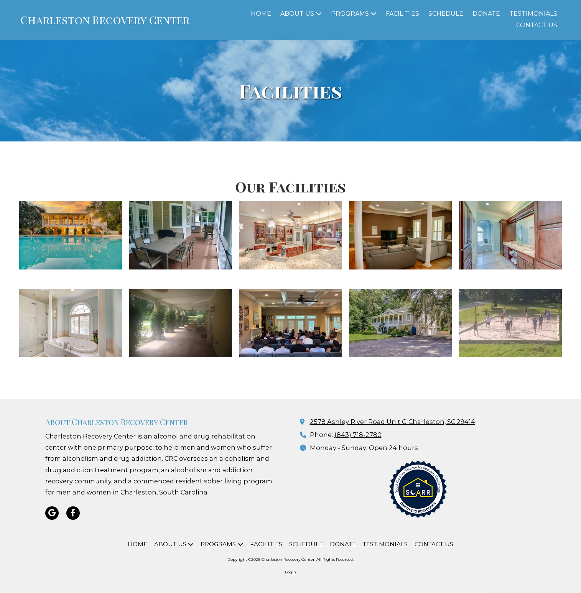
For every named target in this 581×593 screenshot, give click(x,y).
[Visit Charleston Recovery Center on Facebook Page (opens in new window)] (73, 513)
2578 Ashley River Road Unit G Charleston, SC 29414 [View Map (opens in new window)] (392, 421)
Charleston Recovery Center (104, 19)
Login (290, 572)
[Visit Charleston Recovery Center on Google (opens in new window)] (52, 513)
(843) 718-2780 (358, 435)
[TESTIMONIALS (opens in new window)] (533, 14)
